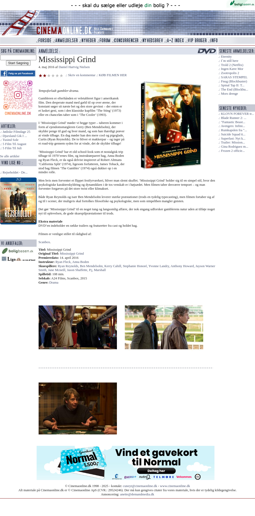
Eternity (226, 56)
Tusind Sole (11, 140)
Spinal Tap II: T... (232, 85)
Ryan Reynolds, (69, 266)
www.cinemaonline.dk (175, 486)
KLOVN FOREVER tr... (237, 114)
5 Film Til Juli (12, 148)
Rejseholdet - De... (15, 172)
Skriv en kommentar (81, 75)
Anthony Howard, (183, 266)
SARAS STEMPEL (234, 77)
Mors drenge (229, 93)
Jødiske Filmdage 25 (16, 132)
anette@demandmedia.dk (137, 494)
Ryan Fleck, (63, 262)
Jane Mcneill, (57, 270)
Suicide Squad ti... (233, 134)
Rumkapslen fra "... (234, 130)
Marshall (100, 270)
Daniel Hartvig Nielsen (74, 67)
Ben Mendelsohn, (92, 266)
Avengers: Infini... (233, 126)
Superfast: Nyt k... (233, 138)
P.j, (91, 270)
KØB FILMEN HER (113, 75)
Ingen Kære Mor (232, 69)
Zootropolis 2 (230, 73)
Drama (53, 282)
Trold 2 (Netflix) (232, 65)
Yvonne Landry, (160, 266)
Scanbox (44, 242)
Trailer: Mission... (233, 142)
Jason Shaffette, (78, 270)
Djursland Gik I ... (15, 136)
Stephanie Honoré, (136, 266)
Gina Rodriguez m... (234, 146)
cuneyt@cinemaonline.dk (140, 486)
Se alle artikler (10, 156)
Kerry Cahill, (113, 266)
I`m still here (229, 61)
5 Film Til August (14, 144)
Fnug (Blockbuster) (234, 81)
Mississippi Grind (72, 253)
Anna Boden (80, 262)
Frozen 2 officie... (233, 151)
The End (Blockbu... (234, 89)
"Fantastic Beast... (233, 122)
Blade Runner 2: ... (233, 118)
